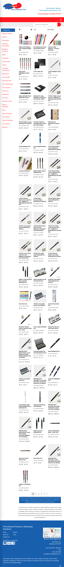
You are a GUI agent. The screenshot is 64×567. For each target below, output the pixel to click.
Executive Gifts (6, 80)
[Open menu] (60, 19)
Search (15, 532)
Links (14, 534)
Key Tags (5, 98)
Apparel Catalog (7, 33)
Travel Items (6, 123)
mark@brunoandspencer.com (51, 10)
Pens (3, 110)
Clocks (4, 65)
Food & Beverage (7, 84)
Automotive (5, 40)
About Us (5, 534)
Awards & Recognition (5, 45)
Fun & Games (6, 87)
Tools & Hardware (7, 120)
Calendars (5, 58)
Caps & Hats (6, 61)
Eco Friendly (6, 77)
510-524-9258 (50, 8)
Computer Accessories (6, 69)
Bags (3, 54)
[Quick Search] (45, 24)
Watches (5, 127)
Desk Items (5, 74)
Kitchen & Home (7, 101)
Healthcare (5, 94)
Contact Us (6, 537)
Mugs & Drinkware (5, 105)
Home (5, 532)
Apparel (4, 37)
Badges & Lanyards (5, 50)
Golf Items (5, 91)
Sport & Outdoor (7, 113)
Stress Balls (5, 117)
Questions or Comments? (10, 540)
